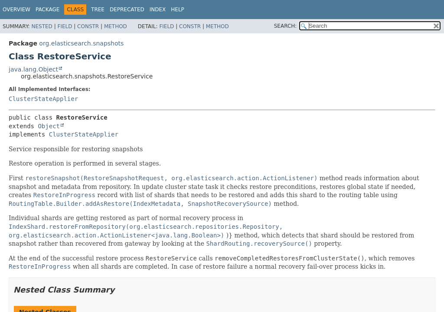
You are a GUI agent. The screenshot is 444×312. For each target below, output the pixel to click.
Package (47, 9)
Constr (88, 26)
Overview (16, 9)
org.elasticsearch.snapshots (81, 43)
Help (177, 9)
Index (158, 9)
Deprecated (127, 9)
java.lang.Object (33, 69)
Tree (97, 9)
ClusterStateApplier (43, 98)
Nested (41, 26)
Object (49, 126)
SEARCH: (285, 26)
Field (64, 26)
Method (115, 26)
